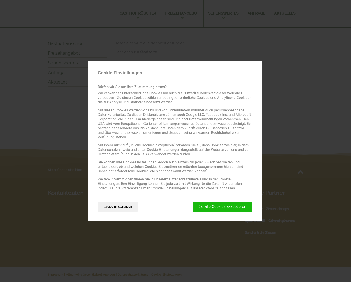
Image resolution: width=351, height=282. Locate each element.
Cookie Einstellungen (118, 206)
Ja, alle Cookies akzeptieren (222, 206)
